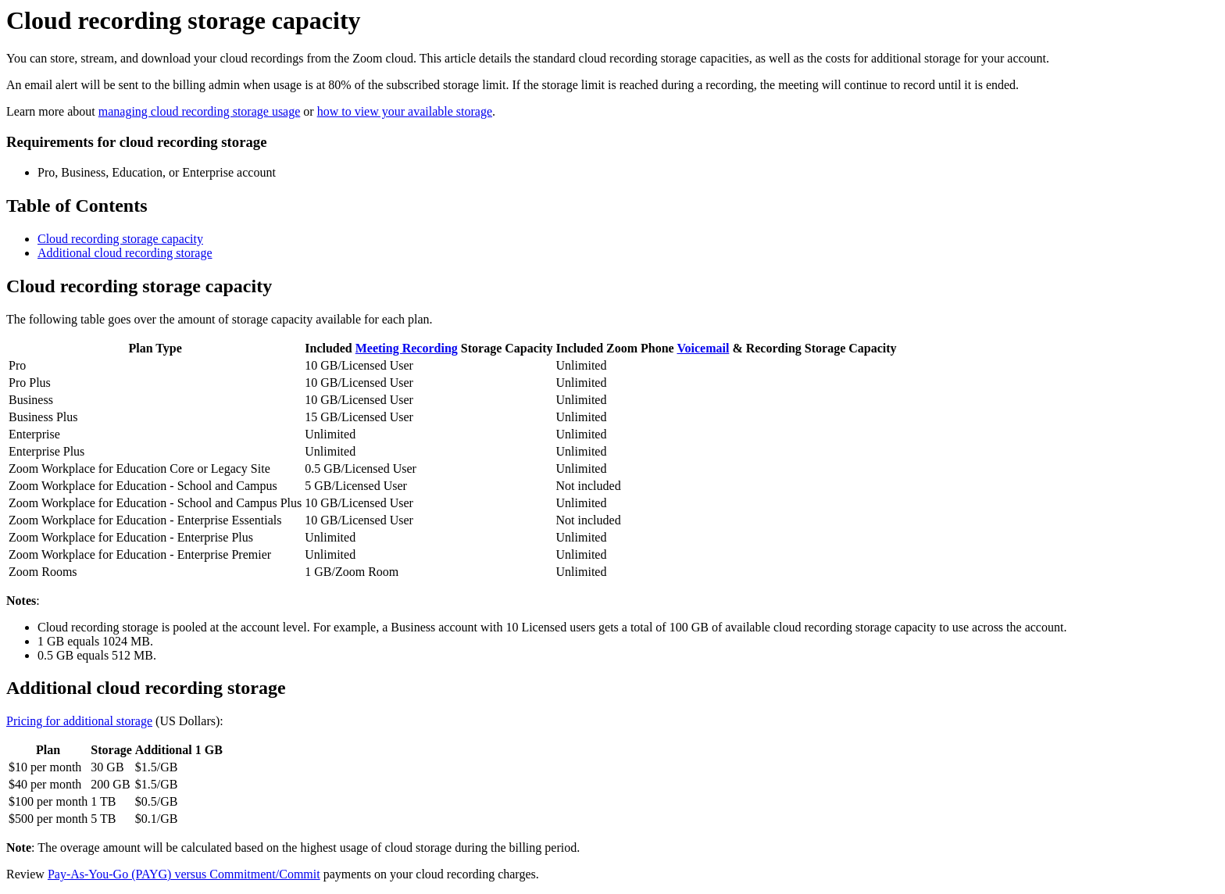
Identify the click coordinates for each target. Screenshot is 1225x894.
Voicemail (703, 348)
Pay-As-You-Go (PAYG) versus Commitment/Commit (184, 874)
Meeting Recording (406, 348)
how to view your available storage (404, 111)
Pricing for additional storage (79, 721)
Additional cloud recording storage (125, 252)
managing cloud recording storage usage (199, 111)
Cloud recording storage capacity (120, 238)
